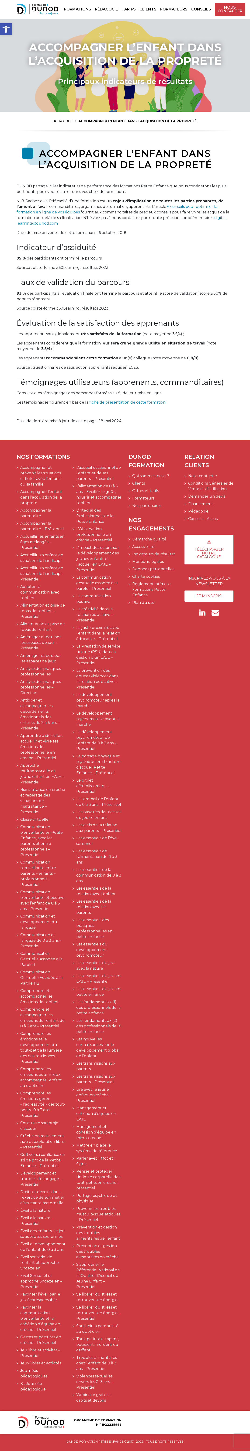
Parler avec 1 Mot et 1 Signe (95, 1161)
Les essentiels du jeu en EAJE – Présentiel (98, 979)
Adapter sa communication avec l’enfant (39, 592)
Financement (200, 504)
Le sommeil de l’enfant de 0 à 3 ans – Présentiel (98, 802)
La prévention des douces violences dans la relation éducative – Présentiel (97, 678)
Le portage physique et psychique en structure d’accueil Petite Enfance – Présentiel (98, 764)
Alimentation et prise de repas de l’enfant (42, 627)
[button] (6, 29)
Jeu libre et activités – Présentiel (40, 1353)
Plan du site (143, 602)
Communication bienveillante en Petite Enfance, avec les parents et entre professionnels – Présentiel (41, 841)
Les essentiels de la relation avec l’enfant (96, 891)
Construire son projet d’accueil (40, 1126)
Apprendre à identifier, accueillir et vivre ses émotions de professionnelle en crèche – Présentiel (41, 746)
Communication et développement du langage (38, 922)
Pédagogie (106, 9)
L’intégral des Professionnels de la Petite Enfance (94, 516)
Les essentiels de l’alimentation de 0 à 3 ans (96, 856)
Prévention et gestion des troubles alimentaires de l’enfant (98, 1233)
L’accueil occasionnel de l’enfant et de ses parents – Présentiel (98, 473)
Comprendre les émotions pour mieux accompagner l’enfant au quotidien (41, 1077)
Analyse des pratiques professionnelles (40, 671)
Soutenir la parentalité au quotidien (97, 1329)
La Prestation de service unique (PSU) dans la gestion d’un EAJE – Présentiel (98, 654)
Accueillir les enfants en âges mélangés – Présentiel (42, 542)
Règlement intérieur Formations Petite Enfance (151, 589)
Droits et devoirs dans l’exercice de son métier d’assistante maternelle (42, 1197)
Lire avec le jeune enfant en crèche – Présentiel (93, 1095)
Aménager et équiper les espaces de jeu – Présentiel (40, 642)
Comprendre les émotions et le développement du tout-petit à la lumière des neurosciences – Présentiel (41, 1047)
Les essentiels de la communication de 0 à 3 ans (98, 875)
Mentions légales (148, 561)
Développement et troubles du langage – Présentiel (41, 1179)
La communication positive (93, 599)
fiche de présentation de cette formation (127, 402)
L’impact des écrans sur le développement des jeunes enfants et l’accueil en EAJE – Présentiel (97, 558)
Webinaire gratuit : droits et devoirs (93, 1398)
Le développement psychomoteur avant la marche (98, 719)
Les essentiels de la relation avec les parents (93, 907)
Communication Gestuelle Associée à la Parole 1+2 (41, 977)
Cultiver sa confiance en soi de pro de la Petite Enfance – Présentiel (42, 1160)
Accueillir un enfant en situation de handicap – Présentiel (41, 573)
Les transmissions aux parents (95, 1066)
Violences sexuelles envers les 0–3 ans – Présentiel (94, 1382)
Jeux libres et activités (40, 1363)
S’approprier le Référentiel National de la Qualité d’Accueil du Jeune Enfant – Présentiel (98, 1275)
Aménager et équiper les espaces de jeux (40, 658)
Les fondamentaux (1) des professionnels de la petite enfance (98, 1007)
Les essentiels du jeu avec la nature (95, 966)
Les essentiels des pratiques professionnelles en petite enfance (94, 928)
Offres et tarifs (145, 491)
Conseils (201, 9)
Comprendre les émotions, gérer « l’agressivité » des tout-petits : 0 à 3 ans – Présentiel (42, 1104)
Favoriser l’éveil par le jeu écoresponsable (40, 1297)
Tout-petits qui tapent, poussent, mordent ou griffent (97, 1344)
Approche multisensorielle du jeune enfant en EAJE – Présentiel (42, 773)
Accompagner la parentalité (35, 513)
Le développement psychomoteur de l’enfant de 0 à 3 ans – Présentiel (96, 740)
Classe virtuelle (34, 819)
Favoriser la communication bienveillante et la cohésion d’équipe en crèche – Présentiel (40, 1318)
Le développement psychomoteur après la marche (97, 700)
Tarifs (129, 9)
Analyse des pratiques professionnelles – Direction (40, 687)
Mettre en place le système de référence (96, 1148)
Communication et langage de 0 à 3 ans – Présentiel (40, 940)
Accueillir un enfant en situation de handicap (41, 558)
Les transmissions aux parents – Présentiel (95, 1079)
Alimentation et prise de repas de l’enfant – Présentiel (42, 611)
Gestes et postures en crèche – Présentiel (40, 1340)
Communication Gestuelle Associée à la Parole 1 (41, 959)
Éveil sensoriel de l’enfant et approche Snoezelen (39, 1262)
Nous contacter (230, 9)
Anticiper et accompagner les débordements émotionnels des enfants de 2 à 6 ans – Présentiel (40, 714)
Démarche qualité (149, 539)
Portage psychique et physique (96, 1198)
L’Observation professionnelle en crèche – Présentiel (94, 534)
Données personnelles (153, 569)
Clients (147, 9)
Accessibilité (143, 546)
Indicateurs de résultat (153, 554)
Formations (77, 9)
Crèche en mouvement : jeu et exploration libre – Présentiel (42, 1141)
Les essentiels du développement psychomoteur (92, 950)
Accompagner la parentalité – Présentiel (42, 526)
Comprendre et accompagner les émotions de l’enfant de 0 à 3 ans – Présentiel (42, 1017)
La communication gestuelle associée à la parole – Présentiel (97, 583)
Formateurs (174, 9)
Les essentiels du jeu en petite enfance (98, 992)
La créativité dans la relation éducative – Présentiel (94, 614)
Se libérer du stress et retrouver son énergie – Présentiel (98, 1313)
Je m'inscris (209, 596)
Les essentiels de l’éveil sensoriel (97, 841)
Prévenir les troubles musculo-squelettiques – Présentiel (98, 1214)
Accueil (63, 121)
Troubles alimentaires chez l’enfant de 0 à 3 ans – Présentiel (96, 1363)
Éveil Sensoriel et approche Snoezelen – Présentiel (41, 1281)
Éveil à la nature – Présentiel (36, 1221)
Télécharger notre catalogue (209, 549)
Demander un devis (206, 496)
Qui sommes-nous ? (150, 476)
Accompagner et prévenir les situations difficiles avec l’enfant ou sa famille (40, 475)
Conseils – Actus (203, 518)
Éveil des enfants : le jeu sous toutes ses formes (42, 1234)
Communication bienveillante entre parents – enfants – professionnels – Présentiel (38, 873)
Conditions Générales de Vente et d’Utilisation (210, 486)
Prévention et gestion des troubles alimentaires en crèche (97, 1251)
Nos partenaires (146, 505)
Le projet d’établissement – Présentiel (92, 786)
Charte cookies (146, 576)
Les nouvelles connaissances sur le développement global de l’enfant (98, 1047)
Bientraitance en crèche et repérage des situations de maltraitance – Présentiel (42, 800)
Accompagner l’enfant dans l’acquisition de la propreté (41, 497)
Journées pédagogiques (33, 1373)
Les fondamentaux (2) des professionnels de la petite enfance (98, 1026)
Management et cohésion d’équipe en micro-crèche (96, 1132)
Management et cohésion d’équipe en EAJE (96, 1113)
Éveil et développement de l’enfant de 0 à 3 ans (43, 1247)
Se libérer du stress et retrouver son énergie (97, 1297)
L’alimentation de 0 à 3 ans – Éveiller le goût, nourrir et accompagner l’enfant (99, 494)
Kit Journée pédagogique (33, 1386)
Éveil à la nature (35, 1210)
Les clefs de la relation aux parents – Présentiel (99, 828)
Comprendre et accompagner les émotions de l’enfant (39, 996)
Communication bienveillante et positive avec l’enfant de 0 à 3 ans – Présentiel (42, 900)
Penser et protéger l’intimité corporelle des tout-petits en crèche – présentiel (98, 1179)
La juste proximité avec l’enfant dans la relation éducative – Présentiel (98, 633)
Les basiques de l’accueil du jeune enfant (99, 815)
